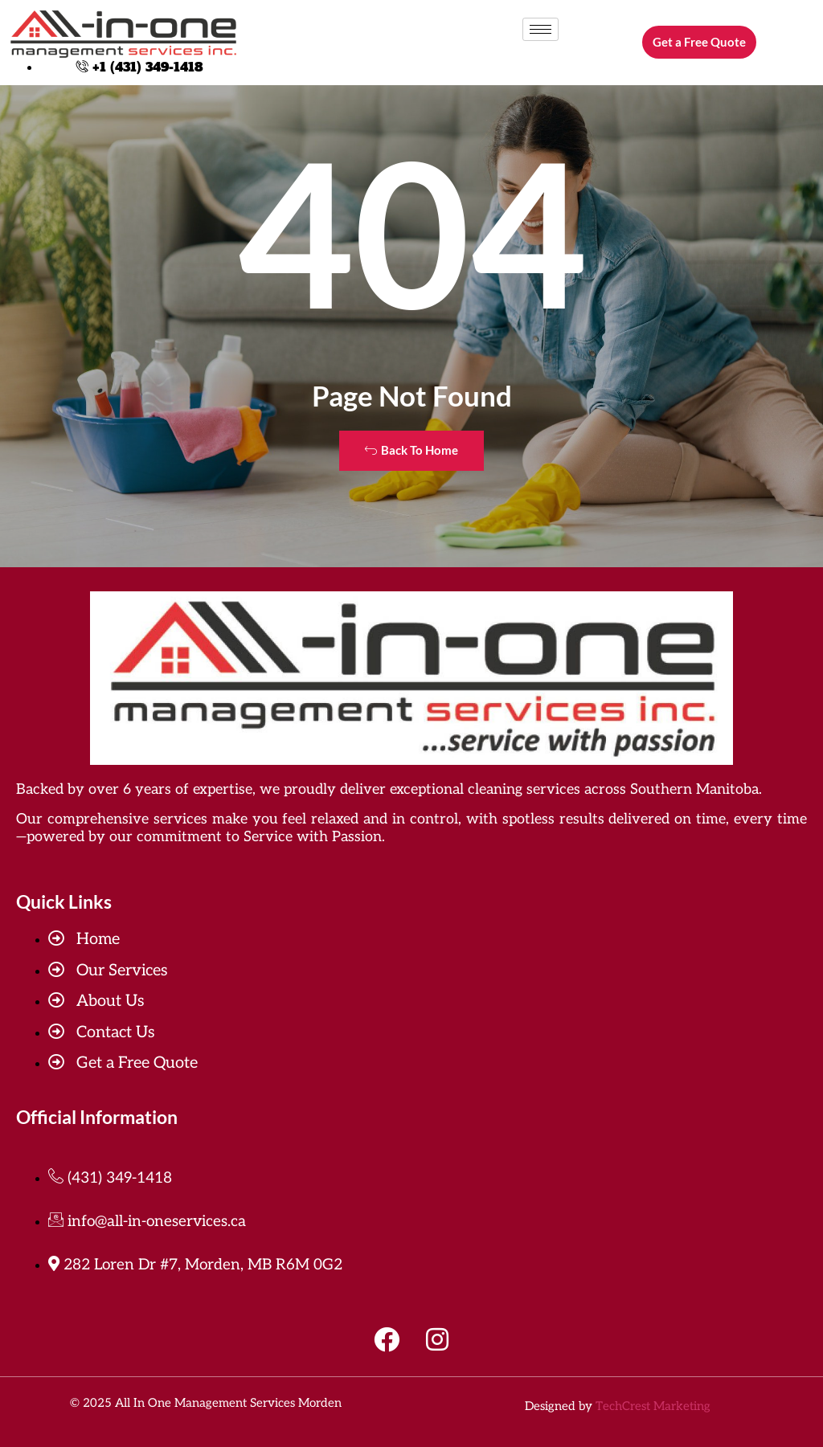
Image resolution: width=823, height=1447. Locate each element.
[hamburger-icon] (540, 29)
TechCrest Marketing (653, 1406)
